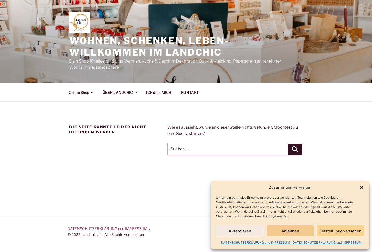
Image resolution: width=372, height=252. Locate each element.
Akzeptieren (240, 231)
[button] (361, 187)
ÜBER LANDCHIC (120, 92)
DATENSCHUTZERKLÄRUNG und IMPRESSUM (255, 243)
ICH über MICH (158, 92)
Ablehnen (290, 231)
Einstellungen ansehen (340, 231)
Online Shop (81, 92)
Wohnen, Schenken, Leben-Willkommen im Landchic (149, 46)
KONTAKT (190, 92)
